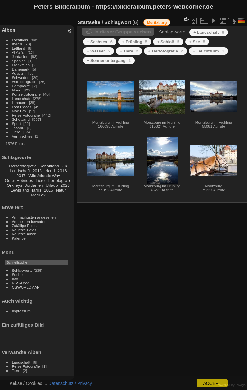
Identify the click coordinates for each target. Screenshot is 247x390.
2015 (48, 190)
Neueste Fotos (24, 230)
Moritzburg (157, 22)
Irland (16, 90)
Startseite (89, 22)
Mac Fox (19, 111)
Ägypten (19, 73)
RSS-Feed (21, 283)
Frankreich (21, 65)
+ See (197, 41)
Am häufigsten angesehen (34, 217)
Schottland (21, 119)
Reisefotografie (23, 166)
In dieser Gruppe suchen (122, 31)
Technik (18, 128)
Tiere (16, 132)
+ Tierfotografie (165, 51)
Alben (8, 30)
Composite (21, 86)
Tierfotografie (60, 180)
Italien (17, 44)
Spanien (19, 61)
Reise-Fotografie (26, 115)
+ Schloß (168, 41)
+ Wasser (98, 51)
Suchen (18, 274)
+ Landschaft (208, 32)
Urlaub (52, 185)
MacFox (38, 195)
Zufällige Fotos (24, 226)
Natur (61, 190)
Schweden (21, 77)
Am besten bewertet (29, 221)
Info (15, 279)
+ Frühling (134, 41)
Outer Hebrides (19, 180)
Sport (16, 123)
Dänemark (20, 69)
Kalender (19, 238)
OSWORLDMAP (26, 287)
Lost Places (22, 107)
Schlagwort (118, 22)
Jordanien (20, 56)
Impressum (21, 311)
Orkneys (14, 185)
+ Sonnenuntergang (109, 60)
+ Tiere (129, 51)
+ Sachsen (100, 41)
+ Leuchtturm (208, 51)
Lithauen (19, 102)
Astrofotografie (24, 82)
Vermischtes (22, 136)
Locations (20, 40)
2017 (20, 175)
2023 (64, 185)
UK (65, 166)
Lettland (18, 48)
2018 (36, 170)
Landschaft (21, 98)
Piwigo (241, 385)
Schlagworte (22, 270)
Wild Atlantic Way (44, 175)
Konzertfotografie (26, 94)
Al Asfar (18, 52)
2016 (62, 170)
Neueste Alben (24, 234)
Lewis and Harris (26, 190)
